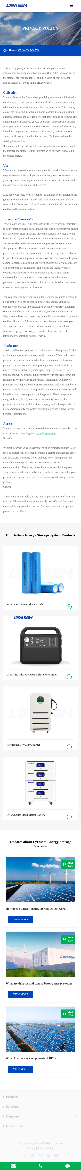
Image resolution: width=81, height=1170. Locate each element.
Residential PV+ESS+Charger (23, 744)
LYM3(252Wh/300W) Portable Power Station (32, 674)
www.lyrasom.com (37, 73)
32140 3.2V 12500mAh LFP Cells (25, 604)
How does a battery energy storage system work (35, 908)
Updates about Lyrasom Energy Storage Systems (40, 844)
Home (12, 50)
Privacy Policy (28, 50)
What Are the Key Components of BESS (31, 1058)
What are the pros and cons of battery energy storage (39, 983)
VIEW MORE (20, 919)
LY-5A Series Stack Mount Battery (26, 814)
